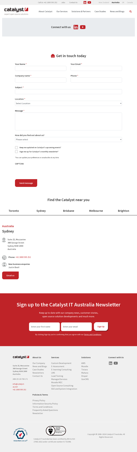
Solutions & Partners (81, 11)
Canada (130, 2)
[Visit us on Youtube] (89, 2)
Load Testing (57, 375)
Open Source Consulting (62, 385)
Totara (84, 369)
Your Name (21, 64)
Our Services (62, 11)
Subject (19, 87)
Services (55, 357)
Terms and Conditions (92, 334)
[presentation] (35, 171)
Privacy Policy (39, 400)
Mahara (84, 372)
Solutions (86, 357)
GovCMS (85, 379)
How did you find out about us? (29, 135)
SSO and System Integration (64, 388)
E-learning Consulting (61, 369)
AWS (83, 363)
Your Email (76, 64)
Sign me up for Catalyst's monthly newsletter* (39, 151)
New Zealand (104, 2)
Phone (74, 75)
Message (19, 110)
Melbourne (96, 211)
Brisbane (68, 211)
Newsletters (38, 372)
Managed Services (59, 379)
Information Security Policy (45, 403)
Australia (115, 2)
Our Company (39, 363)
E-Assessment (57, 366)
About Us (37, 357)
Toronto (14, 211)
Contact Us (73, 2)
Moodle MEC (56, 382)
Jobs (63, 2)
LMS (53, 372)
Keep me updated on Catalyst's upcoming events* (40, 147)
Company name (23, 75)
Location (20, 99)
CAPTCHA (19, 163)
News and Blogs (117, 11)
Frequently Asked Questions (45, 410)
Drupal (84, 375)
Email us (10, 275)
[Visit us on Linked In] (85, 2)
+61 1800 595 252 (23, 257)
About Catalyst (45, 11)
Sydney (41, 211)
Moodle (84, 366)
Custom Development (61, 363)
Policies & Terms (40, 394)
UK (123, 2)
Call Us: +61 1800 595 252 (47, 2)
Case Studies (100, 11)
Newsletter (38, 413)
